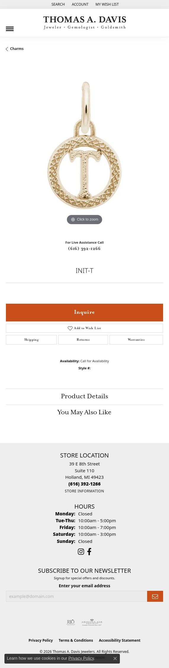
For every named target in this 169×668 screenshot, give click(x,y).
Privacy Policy (41, 640)
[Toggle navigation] (10, 27)
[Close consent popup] (115, 658)
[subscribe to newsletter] (155, 596)
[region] (84, 148)
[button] (57, 4)
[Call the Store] (84, 484)
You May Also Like (84, 412)
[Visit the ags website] (92, 622)
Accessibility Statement (119, 640)
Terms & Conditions (76, 640)
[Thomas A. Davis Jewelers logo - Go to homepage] (84, 23)
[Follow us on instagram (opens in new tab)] (81, 551)
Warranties (136, 340)
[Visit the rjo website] (70, 622)
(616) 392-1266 (84, 248)
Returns (83, 340)
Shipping (31, 340)
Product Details (84, 396)
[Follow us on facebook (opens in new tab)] (89, 551)
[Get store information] (84, 491)
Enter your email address (84, 585)
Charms (17, 48)
